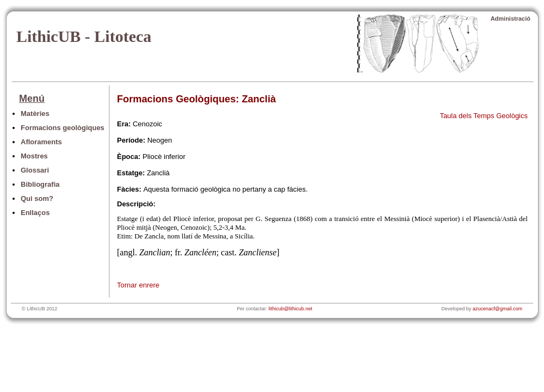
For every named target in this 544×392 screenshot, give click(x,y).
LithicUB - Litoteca (83, 36)
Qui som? (37, 198)
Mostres (34, 156)
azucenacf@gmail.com (497, 308)
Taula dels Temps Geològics (484, 116)
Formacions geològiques (62, 128)
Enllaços (35, 213)
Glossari (35, 170)
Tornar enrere (138, 285)
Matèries (35, 113)
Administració (510, 18)
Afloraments (41, 142)
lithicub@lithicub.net (290, 308)
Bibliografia (40, 184)
